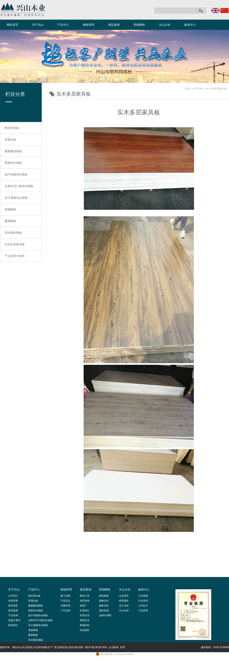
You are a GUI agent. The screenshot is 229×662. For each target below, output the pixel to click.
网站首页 (12, 24)
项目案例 (114, 24)
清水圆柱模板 (13, 232)
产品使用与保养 (15, 256)
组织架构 (13, 610)
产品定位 (65, 600)
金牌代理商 (105, 615)
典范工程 (85, 595)
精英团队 (124, 600)
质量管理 (65, 605)
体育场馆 (85, 600)
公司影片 (143, 605)
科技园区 (85, 630)
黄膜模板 (10, 209)
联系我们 (13, 625)
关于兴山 (38, 24)
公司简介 (13, 595)
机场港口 (85, 610)
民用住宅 (85, 615)
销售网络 (104, 595)
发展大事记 (14, 620)
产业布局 (13, 615)
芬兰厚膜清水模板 (16, 197)
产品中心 (63, 24)
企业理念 (124, 595)
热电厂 (83, 605)
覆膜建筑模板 (13, 151)
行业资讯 (143, 600)
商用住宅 (85, 620)
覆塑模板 (10, 221)
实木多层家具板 (15, 244)
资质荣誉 (13, 600)
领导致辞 (13, 605)
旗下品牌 (65, 595)
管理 (122, 647)
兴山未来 (124, 610)
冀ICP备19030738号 (96, 647)
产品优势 (143, 610)
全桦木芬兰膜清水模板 (19, 186)
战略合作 (104, 600)
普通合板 (10, 139)
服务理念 (104, 605)
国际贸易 (104, 610)
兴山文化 (164, 24)
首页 (187, 88)
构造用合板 (12, 127)
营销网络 (139, 24)
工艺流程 (65, 610)
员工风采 (124, 605)
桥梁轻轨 (85, 625)
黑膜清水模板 (13, 162)
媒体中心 (190, 24)
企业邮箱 (114, 647)
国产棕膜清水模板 (16, 174)
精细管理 (88, 24)
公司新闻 (143, 595)
